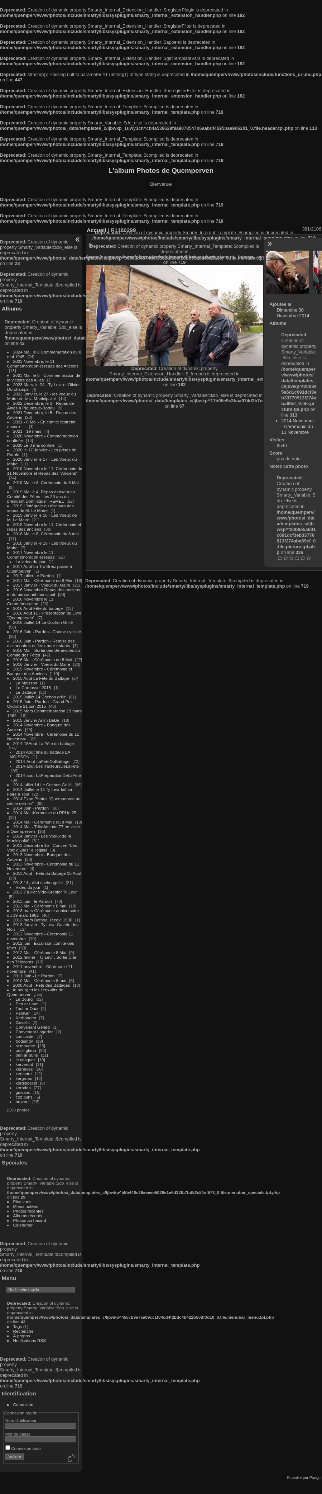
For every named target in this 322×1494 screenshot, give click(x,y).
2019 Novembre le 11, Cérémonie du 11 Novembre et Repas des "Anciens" (44, 470)
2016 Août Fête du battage (38, 608)
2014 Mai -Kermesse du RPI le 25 (45, 812)
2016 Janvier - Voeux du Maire (42, 664)
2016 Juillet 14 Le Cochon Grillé (43, 622)
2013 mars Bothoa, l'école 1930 (42, 919)
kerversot (24, 1064)
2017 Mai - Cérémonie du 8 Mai (42, 580)
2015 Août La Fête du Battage (41, 678)
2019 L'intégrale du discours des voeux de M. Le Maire (40, 508)
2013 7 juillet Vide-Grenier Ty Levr (45, 892)
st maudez (25, 1045)
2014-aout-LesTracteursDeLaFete (47, 766)
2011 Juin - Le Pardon (34, 975)
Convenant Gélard (33, 1027)
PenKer (23, 1013)
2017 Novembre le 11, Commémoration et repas (31, 554)
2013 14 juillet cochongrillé (38, 882)
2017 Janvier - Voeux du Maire (42, 585)
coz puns (24, 1097)
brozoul (23, 1101)
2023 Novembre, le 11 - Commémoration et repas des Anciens (42, 363)
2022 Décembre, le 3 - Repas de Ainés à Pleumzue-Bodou (40, 405)
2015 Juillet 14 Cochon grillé (39, 696)
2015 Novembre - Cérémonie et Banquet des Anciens (39, 671)
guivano (23, 1092)
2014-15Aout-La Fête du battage (43, 743)
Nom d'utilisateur (21, 1420)
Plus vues (22, 1201)
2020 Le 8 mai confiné (34, 445)
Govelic (23, 1022)
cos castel (25, 1036)
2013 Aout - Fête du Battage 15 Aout (47, 873)
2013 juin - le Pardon (32, 901)
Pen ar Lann (27, 1003)
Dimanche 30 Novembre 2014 (293, 312)
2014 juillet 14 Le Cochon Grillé (42, 784)
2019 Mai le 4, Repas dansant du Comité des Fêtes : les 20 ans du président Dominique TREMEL (41, 496)
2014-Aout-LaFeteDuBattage (42, 761)
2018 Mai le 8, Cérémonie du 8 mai (46, 533)
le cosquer (25, 1059)
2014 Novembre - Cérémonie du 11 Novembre (297, 426)
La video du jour (31, 561)
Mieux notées (25, 1206)
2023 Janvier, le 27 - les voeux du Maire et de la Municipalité (41, 396)
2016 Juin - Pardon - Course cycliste (47, 631)
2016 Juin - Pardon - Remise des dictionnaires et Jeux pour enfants (41, 643)
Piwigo (315, 1477)
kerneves (24, 1069)
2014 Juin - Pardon (31, 808)
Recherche (23, 1331)
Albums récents (27, 1215)
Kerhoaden (26, 1017)
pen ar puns (27, 1055)
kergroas (24, 1078)
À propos (21, 1335)
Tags (17, 1326)
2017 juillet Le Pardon (33, 575)
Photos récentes (28, 1211)
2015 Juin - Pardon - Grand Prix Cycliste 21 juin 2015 (40, 703)
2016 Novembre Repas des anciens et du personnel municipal (43, 592)
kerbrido (23, 1087)
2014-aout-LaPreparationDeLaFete (48, 775)
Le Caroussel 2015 (33, 687)
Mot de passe (18, 1434)
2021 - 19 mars (27, 431)
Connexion (23, 1404)
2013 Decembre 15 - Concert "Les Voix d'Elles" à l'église (42, 847)
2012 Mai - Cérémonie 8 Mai (39, 952)
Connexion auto (23, 1448)
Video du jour (28, 887)
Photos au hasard (29, 1220)
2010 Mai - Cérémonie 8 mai (39, 980)
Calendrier (23, 1225)
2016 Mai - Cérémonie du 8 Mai (42, 659)
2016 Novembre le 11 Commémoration (30, 601)
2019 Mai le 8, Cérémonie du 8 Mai (46, 482)
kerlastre (24, 1073)
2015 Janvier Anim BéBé (36, 720)
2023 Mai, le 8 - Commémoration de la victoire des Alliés (43, 377)
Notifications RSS (29, 1340)
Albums (12, 308)
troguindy (24, 1041)
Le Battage (26, 692)
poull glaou (26, 1050)
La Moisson (26, 682)
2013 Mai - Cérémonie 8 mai (39, 905)
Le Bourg (24, 999)
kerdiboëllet (26, 1083)
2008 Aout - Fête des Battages (41, 985)
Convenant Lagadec (34, 1031)
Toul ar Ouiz (27, 1008)
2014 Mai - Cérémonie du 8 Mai (42, 822)
